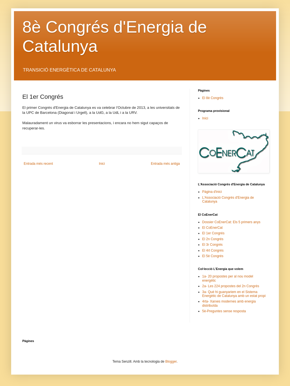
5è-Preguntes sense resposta (224, 311)
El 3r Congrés (212, 245)
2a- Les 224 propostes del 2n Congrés (230, 286)
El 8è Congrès (212, 98)
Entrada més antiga (165, 164)
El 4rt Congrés (213, 250)
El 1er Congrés (213, 233)
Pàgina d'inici (212, 192)
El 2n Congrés (212, 239)
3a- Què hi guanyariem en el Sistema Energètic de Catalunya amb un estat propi (233, 294)
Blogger (171, 361)
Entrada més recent (38, 164)
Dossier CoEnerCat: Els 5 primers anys (231, 222)
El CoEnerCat (212, 228)
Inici (102, 164)
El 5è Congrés (212, 256)
